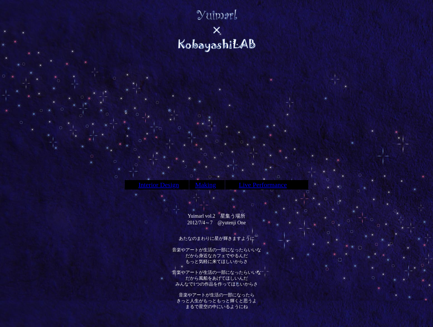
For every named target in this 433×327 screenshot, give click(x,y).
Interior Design (158, 184)
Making (205, 184)
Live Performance (263, 184)
